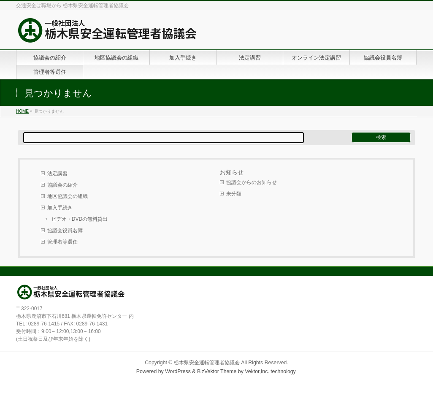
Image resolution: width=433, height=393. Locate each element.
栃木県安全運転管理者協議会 (207, 363)
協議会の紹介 (62, 185)
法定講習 (57, 173)
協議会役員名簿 (65, 230)
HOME (22, 111)
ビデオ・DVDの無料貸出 (79, 219)
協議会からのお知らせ (251, 182)
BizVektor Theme (217, 371)
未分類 (233, 194)
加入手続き (60, 208)
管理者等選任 (62, 242)
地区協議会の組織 (67, 196)
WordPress (178, 371)
